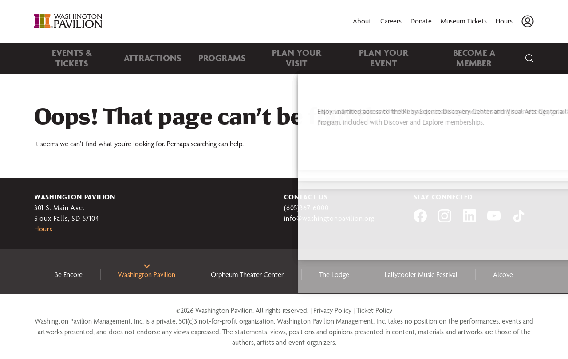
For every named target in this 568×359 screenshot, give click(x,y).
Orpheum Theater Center (247, 274)
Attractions (139, 58)
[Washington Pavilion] (69, 21)
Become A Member (421, 58)
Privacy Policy (332, 310)
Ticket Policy (374, 310)
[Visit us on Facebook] (420, 220)
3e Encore (69, 274)
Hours (504, 21)
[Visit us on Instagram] (444, 220)
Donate (421, 21)
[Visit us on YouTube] (494, 220)
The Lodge (334, 274)
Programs (199, 58)
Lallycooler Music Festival (421, 274)
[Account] (527, 21)
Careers (391, 21)
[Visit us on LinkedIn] (469, 220)
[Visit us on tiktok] (518, 220)
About (362, 21)
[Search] (529, 58)
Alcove (503, 274)
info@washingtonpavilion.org (329, 218)
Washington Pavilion (146, 274)
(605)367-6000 (306, 207)
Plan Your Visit (264, 58)
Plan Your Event (341, 58)
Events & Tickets (68, 58)
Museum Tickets (464, 21)
